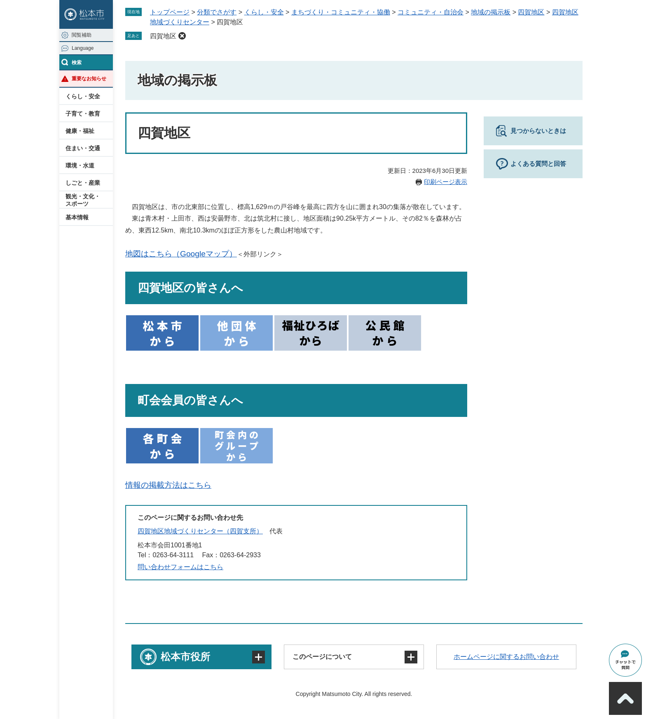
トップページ (170, 12)
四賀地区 (531, 12)
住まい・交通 (83, 148)
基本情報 (77, 217)
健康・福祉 (80, 131)
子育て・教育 (83, 113)
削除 (182, 36)
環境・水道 (80, 165)
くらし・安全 (83, 96)
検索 (77, 62)
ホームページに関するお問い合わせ (506, 656)
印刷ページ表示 (445, 181)
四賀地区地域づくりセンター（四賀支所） (200, 531)
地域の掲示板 (490, 12)
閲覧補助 (81, 35)
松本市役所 (185, 656)
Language (83, 48)
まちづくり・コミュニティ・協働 (340, 12)
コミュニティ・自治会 (430, 12)
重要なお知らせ (89, 78)
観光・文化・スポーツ (83, 200)
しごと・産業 (83, 182)
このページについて (322, 656)
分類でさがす (216, 12)
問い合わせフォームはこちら (180, 566)
